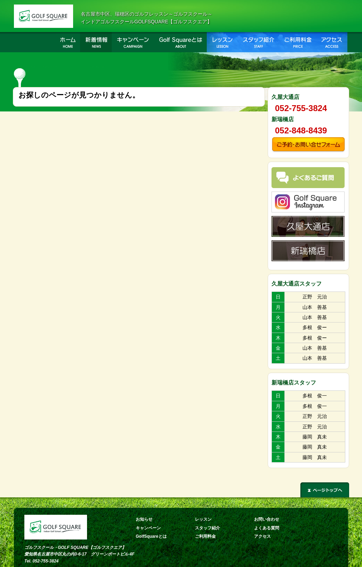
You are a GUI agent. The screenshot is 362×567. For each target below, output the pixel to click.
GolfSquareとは (151, 536)
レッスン (203, 519)
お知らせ (144, 519)
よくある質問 (266, 528)
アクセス (262, 536)
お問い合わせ (266, 519)
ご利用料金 (205, 536)
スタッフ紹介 (207, 528)
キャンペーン (148, 528)
